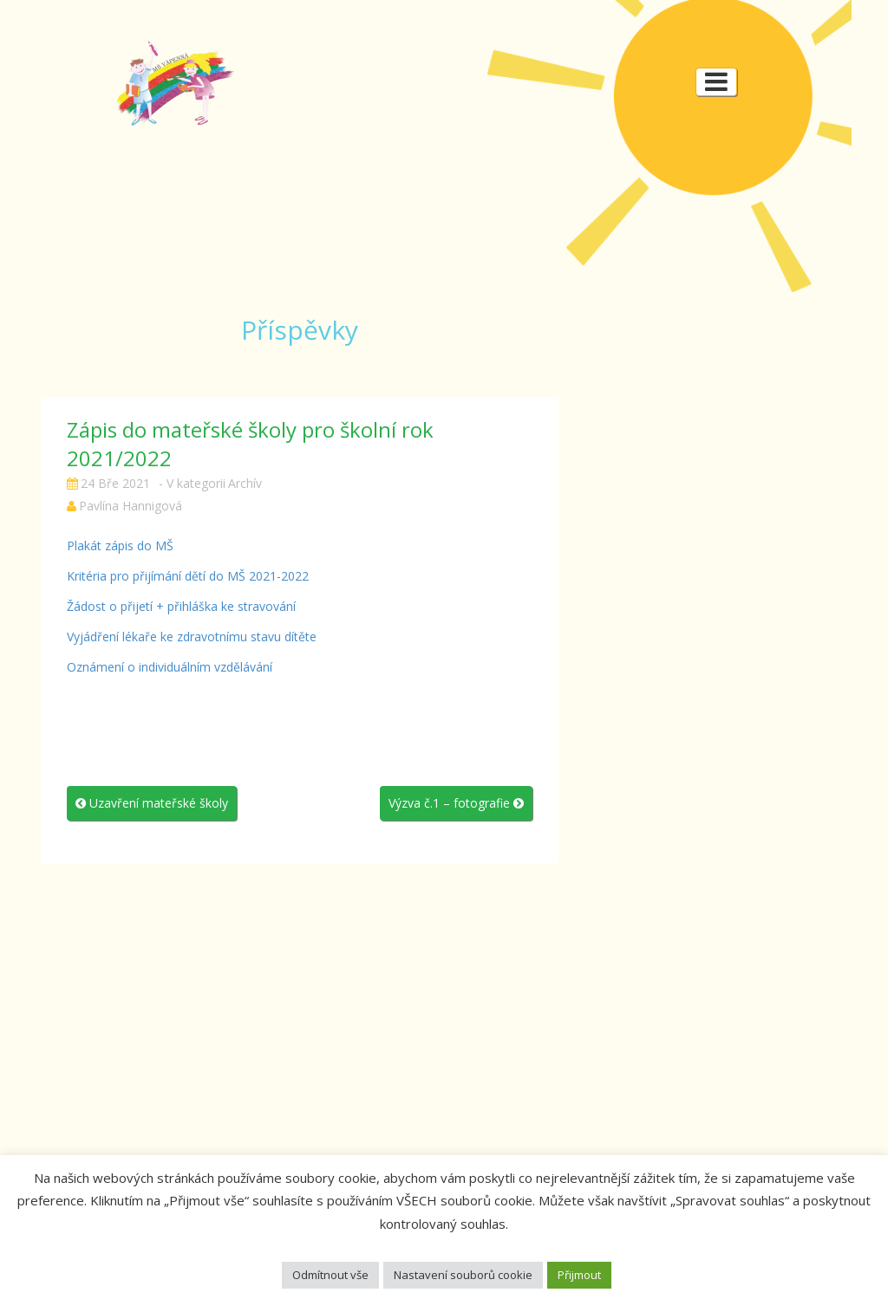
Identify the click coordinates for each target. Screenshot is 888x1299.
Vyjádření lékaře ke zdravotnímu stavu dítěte (192, 636)
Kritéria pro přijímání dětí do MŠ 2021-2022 (188, 576)
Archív (245, 483)
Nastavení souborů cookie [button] (463, 1275)
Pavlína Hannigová (130, 505)
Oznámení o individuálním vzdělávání (169, 667)
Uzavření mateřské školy (151, 803)
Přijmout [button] (579, 1275)
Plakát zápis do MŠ (120, 545)
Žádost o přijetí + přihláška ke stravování (181, 606)
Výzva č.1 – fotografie (456, 803)
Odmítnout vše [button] (330, 1275)
